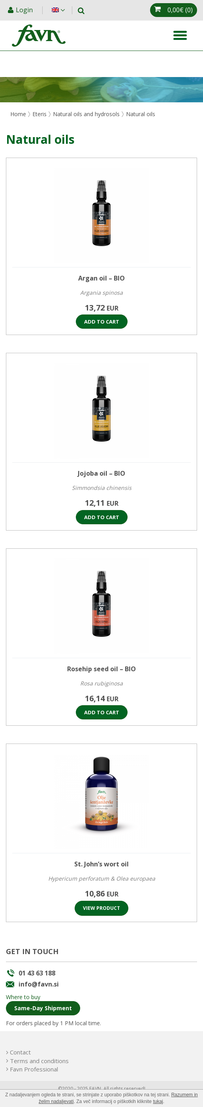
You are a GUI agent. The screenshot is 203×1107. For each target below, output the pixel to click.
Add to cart (101, 321)
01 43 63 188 (37, 973)
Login (25, 10)
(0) (180, 10)
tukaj (158, 1101)
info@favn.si (39, 984)
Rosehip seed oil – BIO (101, 669)
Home (18, 114)
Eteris (39, 114)
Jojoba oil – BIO (101, 473)
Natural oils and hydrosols (86, 114)
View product (101, 908)
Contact (20, 1052)
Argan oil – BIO (101, 278)
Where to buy (23, 997)
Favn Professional (34, 1069)
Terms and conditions (39, 1061)
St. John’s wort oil (101, 864)
